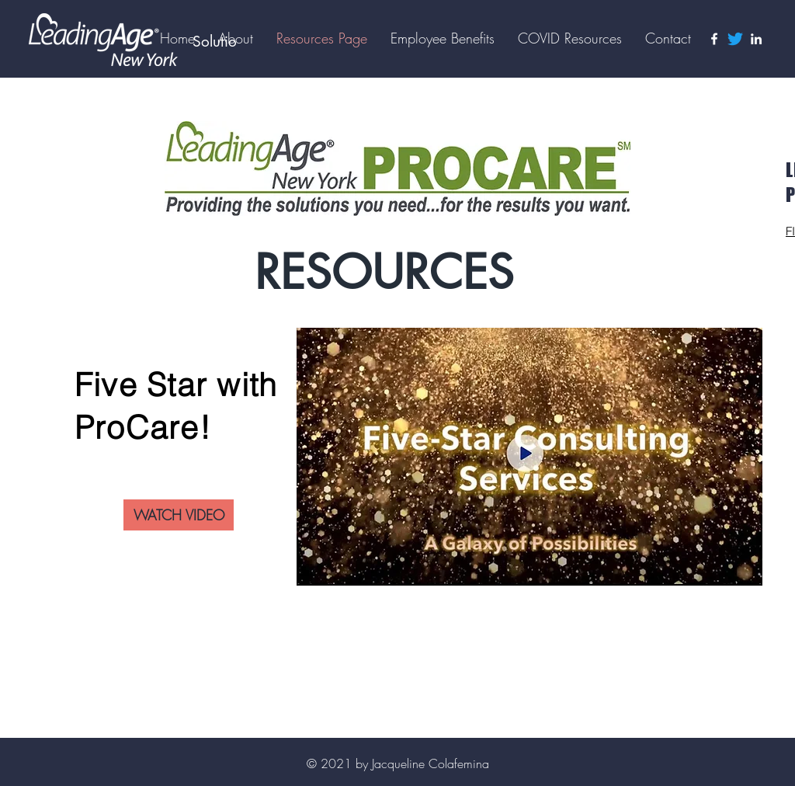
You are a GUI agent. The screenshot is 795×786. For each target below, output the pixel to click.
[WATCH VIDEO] (178, 514)
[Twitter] (735, 39)
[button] (442, 38)
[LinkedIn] (756, 39)
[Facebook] (714, 39)
